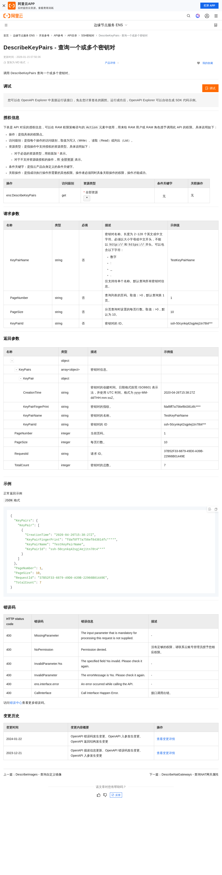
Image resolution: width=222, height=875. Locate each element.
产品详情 (110, 62)
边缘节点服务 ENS (24, 35)
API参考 (58, 35)
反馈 (116, 798)
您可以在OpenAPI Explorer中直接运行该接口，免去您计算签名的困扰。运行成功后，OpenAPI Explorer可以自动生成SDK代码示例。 (103, 100)
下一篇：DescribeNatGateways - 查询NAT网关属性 (184, 778)
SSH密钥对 (88, 35)
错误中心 (16, 706)
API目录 (72, 35)
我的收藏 (207, 63)
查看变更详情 (166, 742)
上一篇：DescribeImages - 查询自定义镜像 (32, 778)
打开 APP (209, 5)
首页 (6, 35)
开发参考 (44, 35)
